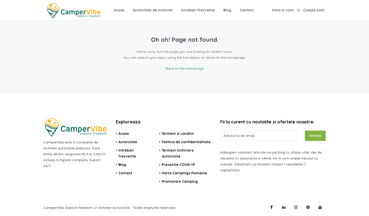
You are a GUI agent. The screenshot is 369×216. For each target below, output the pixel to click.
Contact (247, 10)
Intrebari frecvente (198, 10)
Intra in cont (283, 10)
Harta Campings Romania (184, 173)
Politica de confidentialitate (186, 142)
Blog (227, 10)
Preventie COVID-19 (178, 164)
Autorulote (127, 142)
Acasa (119, 10)
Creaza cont (313, 10)
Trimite (315, 136)
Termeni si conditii (178, 133)
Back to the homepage (185, 68)
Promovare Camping (180, 181)
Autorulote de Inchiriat (153, 10)
